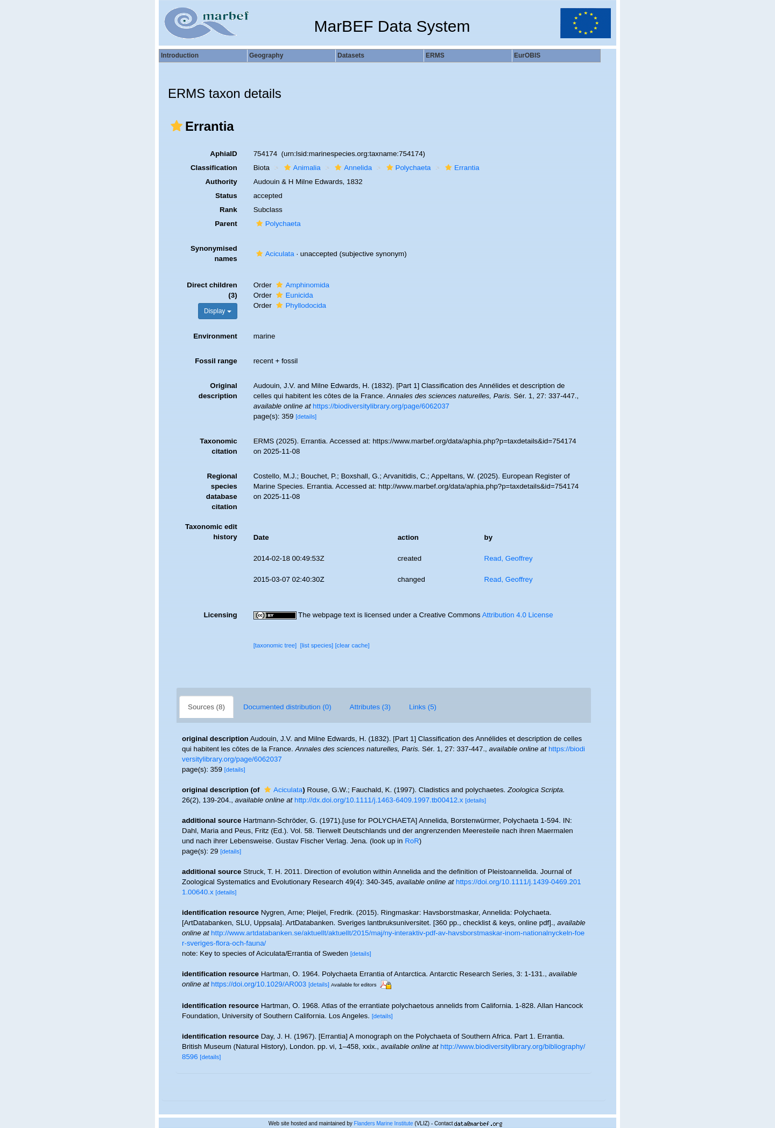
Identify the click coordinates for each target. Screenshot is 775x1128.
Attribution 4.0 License (517, 615)
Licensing (220, 615)
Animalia (301, 168)
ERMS (435, 55)
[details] (305, 416)
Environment (215, 336)
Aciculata (273, 254)
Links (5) (422, 707)
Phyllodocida (299, 305)
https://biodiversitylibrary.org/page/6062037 (381, 406)
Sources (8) (206, 707)
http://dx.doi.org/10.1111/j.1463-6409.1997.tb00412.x (378, 800)
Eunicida (293, 295)
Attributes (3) (370, 707)
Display (217, 311)
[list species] (317, 645)
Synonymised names (214, 253)
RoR (412, 841)
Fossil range (216, 361)
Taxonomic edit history (211, 532)
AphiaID (223, 154)
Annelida (352, 168)
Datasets (350, 55)
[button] (176, 125)
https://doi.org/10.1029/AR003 (258, 984)
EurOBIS (527, 55)
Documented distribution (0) (287, 707)
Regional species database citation (221, 491)
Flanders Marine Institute (383, 1123)
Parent (226, 224)
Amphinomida (301, 285)
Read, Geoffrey (508, 558)
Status (226, 196)
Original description (218, 391)
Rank (228, 210)
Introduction (180, 55)
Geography (266, 55)
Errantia (461, 168)
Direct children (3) (212, 290)
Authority (221, 182)
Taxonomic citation (218, 446)
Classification (214, 168)
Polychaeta (407, 168)
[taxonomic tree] (275, 645)
